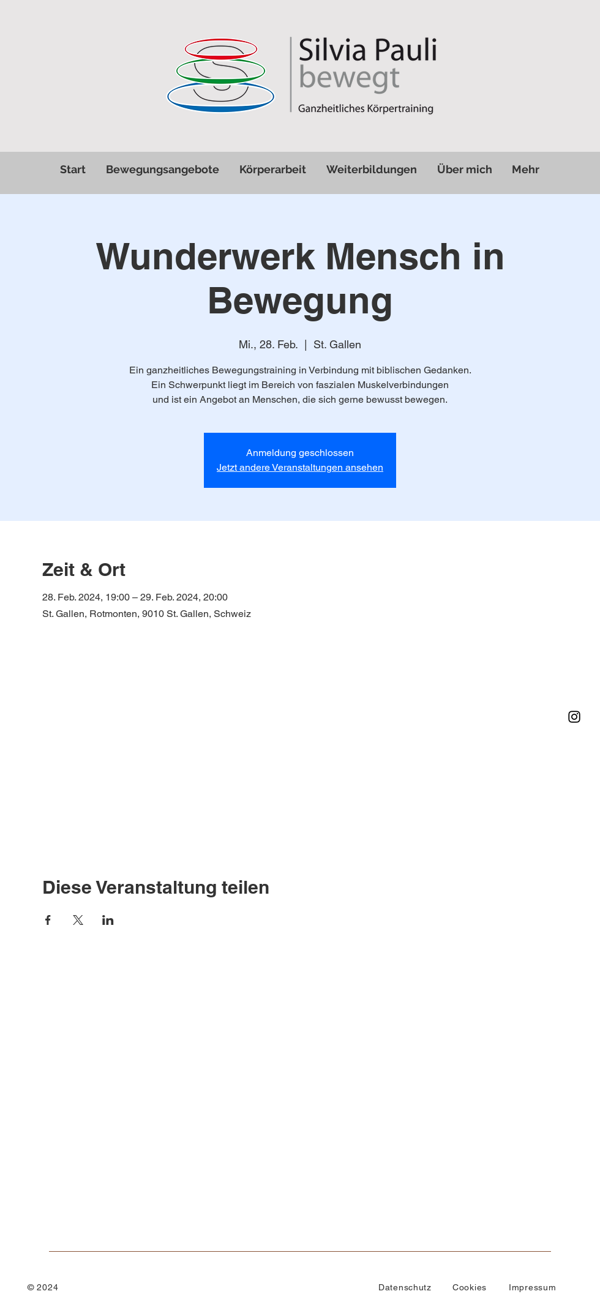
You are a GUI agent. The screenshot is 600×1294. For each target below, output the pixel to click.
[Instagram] (574, 717)
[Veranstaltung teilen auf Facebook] (48, 920)
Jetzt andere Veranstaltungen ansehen (300, 467)
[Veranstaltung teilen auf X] (78, 920)
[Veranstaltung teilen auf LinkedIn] (108, 920)
